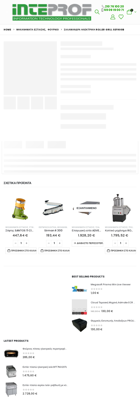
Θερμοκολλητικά (47, 227)
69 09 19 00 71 (114, 10)
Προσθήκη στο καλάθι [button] (23, 250)
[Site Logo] (51, 12)
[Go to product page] (20, 208)
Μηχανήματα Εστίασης (16, 227)
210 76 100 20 (114, 6)
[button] (7, 12)
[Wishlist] (121, 17)
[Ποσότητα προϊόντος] (21, 243)
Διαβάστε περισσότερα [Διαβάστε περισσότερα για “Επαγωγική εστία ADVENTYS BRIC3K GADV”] (90, 243)
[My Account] (113, 17)
